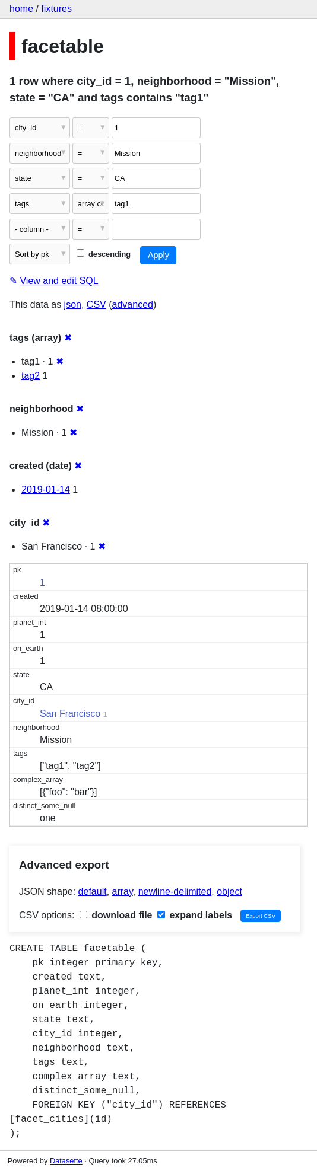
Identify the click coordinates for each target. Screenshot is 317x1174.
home (21, 9)
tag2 (30, 376)
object (229, 891)
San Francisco (70, 714)
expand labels (194, 915)
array (122, 891)
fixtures (56, 9)
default (92, 891)
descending (104, 254)
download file (116, 915)
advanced (132, 304)
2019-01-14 (45, 489)
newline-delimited (175, 891)
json (72, 304)
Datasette (66, 1160)
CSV (96, 304)
